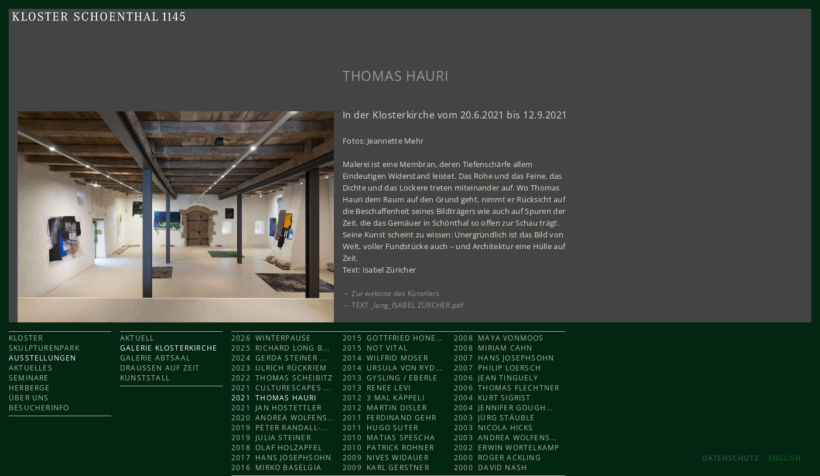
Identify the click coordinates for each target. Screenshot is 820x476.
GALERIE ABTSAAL (155, 358)
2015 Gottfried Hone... (393, 338)
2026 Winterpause (272, 338)
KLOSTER (26, 338)
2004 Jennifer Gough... (504, 408)
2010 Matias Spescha (389, 438)
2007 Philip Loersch (497, 368)
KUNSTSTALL (145, 378)
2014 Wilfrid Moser (385, 358)
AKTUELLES (31, 368)
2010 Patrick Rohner (388, 448)
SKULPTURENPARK (44, 348)
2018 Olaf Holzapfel (276, 448)
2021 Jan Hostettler (276, 408)
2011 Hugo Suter (380, 428)
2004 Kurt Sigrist (492, 398)
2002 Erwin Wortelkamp (506, 448)
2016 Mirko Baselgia (276, 467)
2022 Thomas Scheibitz (282, 378)
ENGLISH (784, 458)
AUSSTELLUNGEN (43, 358)
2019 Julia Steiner (271, 438)
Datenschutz (730, 458)
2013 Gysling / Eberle (390, 378)
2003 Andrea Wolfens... (506, 438)
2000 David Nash (490, 467)
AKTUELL (137, 338)
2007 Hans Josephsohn (504, 358)
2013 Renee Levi (377, 388)
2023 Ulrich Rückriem (279, 368)
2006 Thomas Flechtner (506, 388)
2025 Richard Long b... (280, 348)
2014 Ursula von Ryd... (393, 368)
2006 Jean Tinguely (496, 378)
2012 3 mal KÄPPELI (384, 398)
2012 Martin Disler (385, 408)
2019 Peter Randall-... (280, 428)
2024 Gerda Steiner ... (279, 358)
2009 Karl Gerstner (386, 467)
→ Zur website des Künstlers (391, 293)
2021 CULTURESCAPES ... (281, 388)
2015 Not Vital (375, 348)
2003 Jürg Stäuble (494, 418)
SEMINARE (29, 378)
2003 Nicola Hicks (494, 428)
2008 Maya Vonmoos (499, 338)
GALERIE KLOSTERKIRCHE (168, 348)
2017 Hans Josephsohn (281, 458)
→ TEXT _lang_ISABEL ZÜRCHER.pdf (403, 305)
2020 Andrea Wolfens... (283, 418)
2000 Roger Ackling (497, 458)
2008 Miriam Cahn (493, 348)
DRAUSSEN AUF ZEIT (160, 368)
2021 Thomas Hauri (274, 398)
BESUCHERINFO (39, 408)
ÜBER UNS (29, 398)
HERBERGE (29, 388)
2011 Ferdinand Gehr (389, 418)
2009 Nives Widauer (386, 458)
